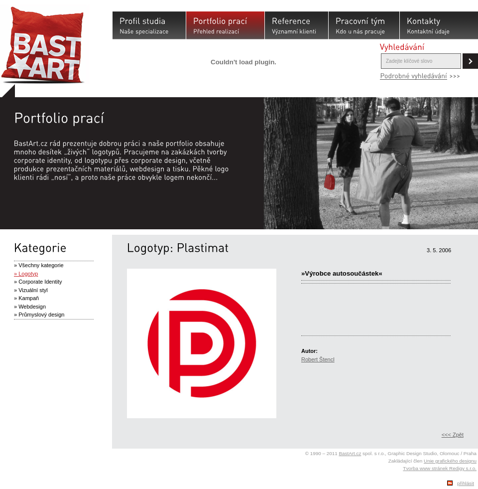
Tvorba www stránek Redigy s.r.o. (440, 468)
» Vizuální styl (31, 290)
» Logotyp (26, 274)
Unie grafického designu (450, 461)
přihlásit (465, 483)
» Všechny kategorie (39, 265)
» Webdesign (30, 307)
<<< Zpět (453, 435)
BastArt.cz (350, 453)
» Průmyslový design (39, 315)
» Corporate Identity (38, 282)
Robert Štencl (318, 359)
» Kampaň (26, 298)
